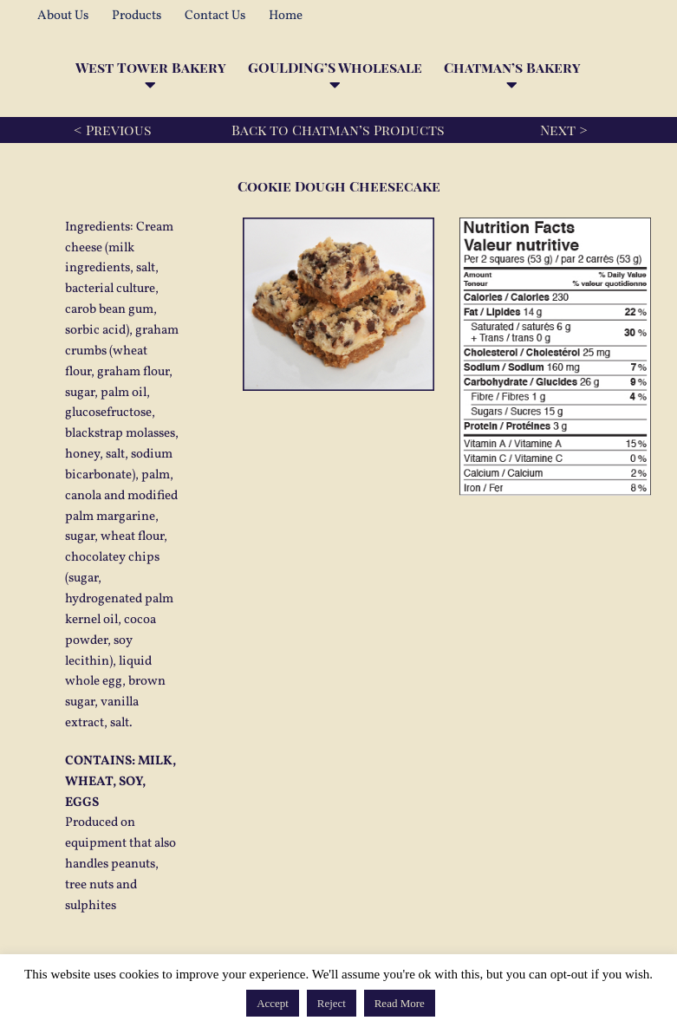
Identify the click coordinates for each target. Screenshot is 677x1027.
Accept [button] (273, 1003)
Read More (399, 1003)
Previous (119, 129)
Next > (564, 129)
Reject (331, 1003)
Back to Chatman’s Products (338, 129)
